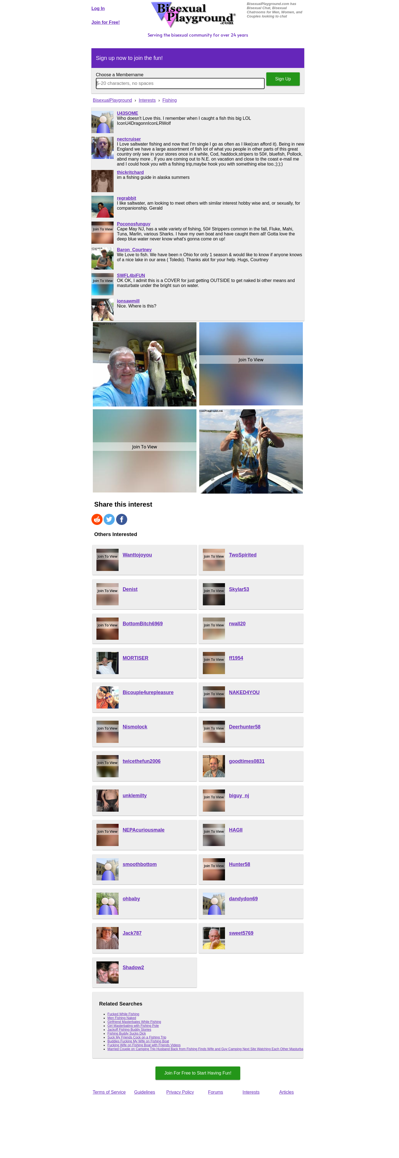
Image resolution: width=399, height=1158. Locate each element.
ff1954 (236, 658)
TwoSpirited (243, 555)
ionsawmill (128, 301)
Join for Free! (105, 22)
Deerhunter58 (244, 727)
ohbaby (131, 898)
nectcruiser (129, 139)
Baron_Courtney (134, 249)
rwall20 (237, 623)
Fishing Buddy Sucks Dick (127, 1033)
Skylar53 (239, 589)
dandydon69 (243, 898)
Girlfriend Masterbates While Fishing (134, 1022)
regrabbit (126, 198)
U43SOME (127, 113)
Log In (98, 8)
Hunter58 (239, 864)
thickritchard (130, 172)
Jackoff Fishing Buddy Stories (129, 1030)
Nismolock (135, 727)
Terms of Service (109, 1092)
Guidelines (144, 1092)
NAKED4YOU (244, 692)
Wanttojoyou (137, 555)
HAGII (236, 830)
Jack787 (132, 933)
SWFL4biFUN (131, 275)
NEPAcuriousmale (144, 830)
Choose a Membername (120, 74)
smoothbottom (140, 864)
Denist (130, 589)
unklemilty (135, 795)
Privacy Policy (180, 1092)
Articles (286, 1092)
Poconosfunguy (133, 224)
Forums (215, 1092)
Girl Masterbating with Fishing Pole (133, 1026)
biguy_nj (239, 795)
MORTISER (136, 658)
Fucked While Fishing (123, 1014)
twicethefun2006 (142, 761)
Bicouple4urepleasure (148, 692)
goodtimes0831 (247, 761)
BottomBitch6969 (143, 623)
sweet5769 (241, 933)
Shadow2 (133, 967)
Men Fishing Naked (122, 1018)
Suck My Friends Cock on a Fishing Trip (137, 1037)
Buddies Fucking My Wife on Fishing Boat (138, 1041)
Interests (250, 1092)
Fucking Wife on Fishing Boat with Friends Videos (144, 1045)
